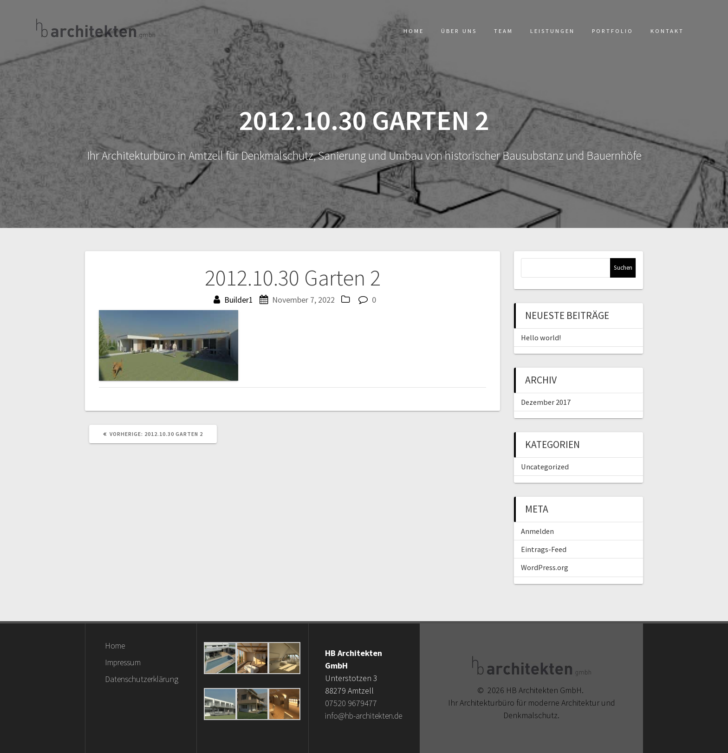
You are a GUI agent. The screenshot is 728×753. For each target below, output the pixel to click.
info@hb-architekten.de (363, 715)
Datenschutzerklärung (141, 679)
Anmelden (537, 531)
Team (503, 30)
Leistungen (552, 30)
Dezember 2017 (546, 402)
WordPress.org (544, 567)
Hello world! (541, 337)
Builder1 (238, 299)
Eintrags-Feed (543, 549)
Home (413, 30)
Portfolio (612, 30)
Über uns (459, 30)
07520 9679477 (351, 703)
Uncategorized (545, 466)
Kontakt (667, 30)
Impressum (123, 662)
